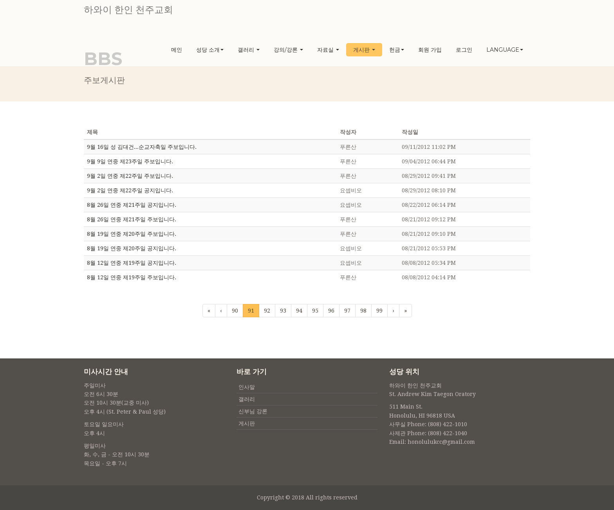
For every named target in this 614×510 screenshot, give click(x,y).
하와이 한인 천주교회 (128, 9)
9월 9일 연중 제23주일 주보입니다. (130, 161)
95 (315, 310)
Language (504, 49)
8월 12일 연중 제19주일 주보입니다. (131, 277)
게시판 (364, 49)
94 (299, 310)
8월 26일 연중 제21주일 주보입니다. (131, 219)
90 (235, 310)
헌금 (396, 49)
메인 (176, 49)
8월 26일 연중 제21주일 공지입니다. (131, 205)
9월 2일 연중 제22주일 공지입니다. (130, 190)
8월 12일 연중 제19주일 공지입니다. (131, 263)
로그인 (464, 49)
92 (267, 310)
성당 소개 (210, 49)
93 (283, 310)
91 (251, 310)
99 (379, 310)
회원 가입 (430, 49)
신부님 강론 (252, 411)
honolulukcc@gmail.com (441, 442)
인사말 (246, 387)
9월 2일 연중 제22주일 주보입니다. (130, 176)
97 (347, 310)
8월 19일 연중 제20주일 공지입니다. (131, 248)
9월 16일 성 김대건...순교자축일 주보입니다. (142, 147)
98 (363, 310)
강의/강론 (288, 49)
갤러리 (249, 49)
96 (331, 310)
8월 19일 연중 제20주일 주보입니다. (131, 234)
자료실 (328, 49)
